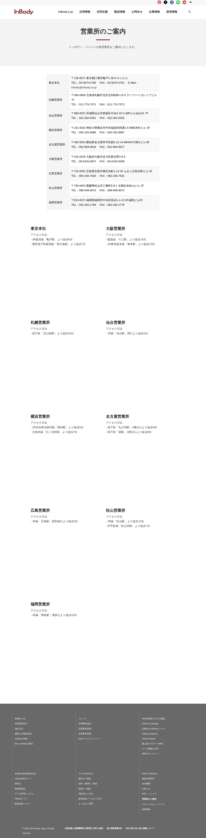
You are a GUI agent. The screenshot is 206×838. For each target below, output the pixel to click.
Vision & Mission (149, 773)
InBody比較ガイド (23, 778)
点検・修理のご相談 (87, 783)
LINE (178, 2)
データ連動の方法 (150, 748)
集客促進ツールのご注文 (89, 798)
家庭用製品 (20, 788)
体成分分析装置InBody (25, 773)
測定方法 (19, 728)
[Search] (189, 12)
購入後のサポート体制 (152, 743)
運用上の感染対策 (23, 733)
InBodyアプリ (21, 798)
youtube (184, 2)
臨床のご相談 (84, 788)
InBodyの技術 (21, 738)
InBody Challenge (150, 723)
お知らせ (146, 788)
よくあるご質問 (85, 803)
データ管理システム (24, 793)
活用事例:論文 (85, 723)
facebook (172, 2)
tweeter (165, 2)
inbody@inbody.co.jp (84, 87)
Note (190, 2)
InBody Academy (150, 733)
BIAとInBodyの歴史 (24, 743)
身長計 (18, 783)
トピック (82, 718)
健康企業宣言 (148, 778)
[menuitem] (65, 12)
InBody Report (148, 738)
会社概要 (146, 783)
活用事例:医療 (85, 728)
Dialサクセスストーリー (89, 738)
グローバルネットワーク (153, 804)
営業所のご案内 (149, 799)
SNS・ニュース (149, 793)
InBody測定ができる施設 (153, 718)
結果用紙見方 (21, 723)
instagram (159, 2)
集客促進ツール (22, 803)
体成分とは (20, 718)
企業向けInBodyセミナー (153, 728)
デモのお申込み (85, 773)
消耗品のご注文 (85, 793)
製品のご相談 (84, 778)
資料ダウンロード (150, 753)
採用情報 (146, 809)
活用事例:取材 (85, 733)
